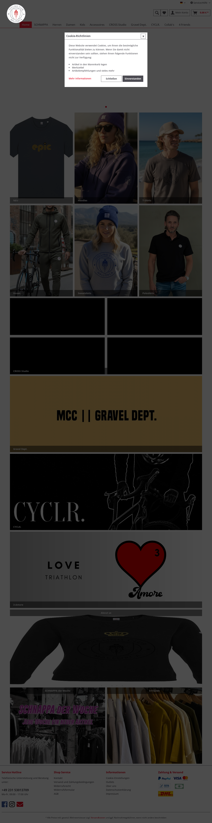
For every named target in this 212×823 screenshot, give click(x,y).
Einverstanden (133, 78)
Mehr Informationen (80, 78)
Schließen (111, 78)
